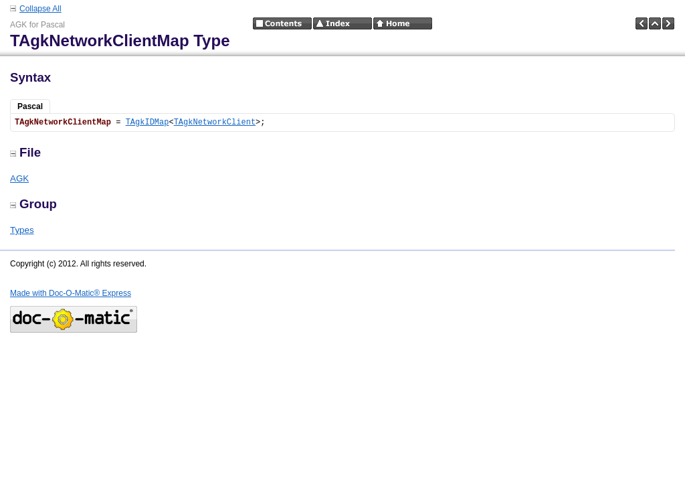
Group (33, 204)
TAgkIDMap (147, 122)
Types (22, 230)
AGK (19, 178)
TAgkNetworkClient (215, 122)
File (25, 152)
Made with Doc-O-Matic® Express (70, 293)
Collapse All (40, 8)
